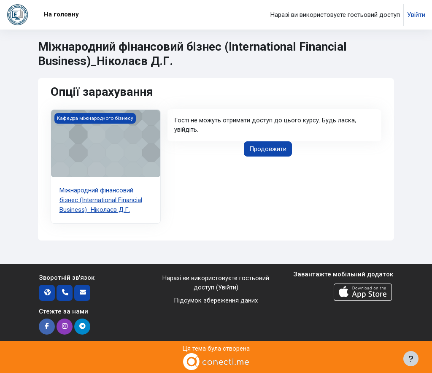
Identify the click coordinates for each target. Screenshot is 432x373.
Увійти (416, 15)
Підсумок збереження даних (216, 299)
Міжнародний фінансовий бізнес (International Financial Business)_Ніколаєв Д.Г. (100, 199)
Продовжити (267, 149)
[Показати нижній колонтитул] (410, 358)
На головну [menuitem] (61, 14)
